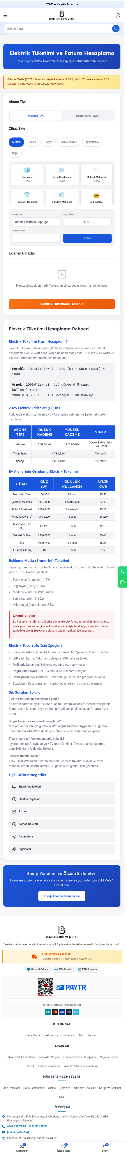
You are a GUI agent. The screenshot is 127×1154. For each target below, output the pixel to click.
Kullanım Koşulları (84, 1088)
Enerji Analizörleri (26, 786)
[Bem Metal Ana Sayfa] (62, 932)
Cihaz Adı (17, 214)
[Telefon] (122, 571)
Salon (32, 142)
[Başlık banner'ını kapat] (118, 4)
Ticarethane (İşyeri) (88, 115)
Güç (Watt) (69, 214)
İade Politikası (11, 1088)
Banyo (48, 142)
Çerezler (65, 1088)
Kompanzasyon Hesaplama (80, 1057)
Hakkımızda (50, 1035)
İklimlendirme (69, 142)
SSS (62, 1096)
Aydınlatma (92, 142)
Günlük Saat (18, 230)
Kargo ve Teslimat (110, 1088)
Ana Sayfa (33, 1035)
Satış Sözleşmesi (34, 1088)
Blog (81, 1035)
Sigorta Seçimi (109, 1057)
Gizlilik (52, 1088)
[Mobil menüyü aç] (5, 15)
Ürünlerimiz (69, 1035)
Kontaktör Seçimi (49, 1057)
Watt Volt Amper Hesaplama (81, 1066)
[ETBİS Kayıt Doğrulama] (45, 987)
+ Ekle (87, 238)
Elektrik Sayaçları (26, 799)
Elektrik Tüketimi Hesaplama (42, 1066)
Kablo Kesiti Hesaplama (20, 1057)
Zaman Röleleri (25, 824)
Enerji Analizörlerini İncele (62, 896)
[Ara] (61, 28)
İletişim (92, 1035)
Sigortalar (21, 849)
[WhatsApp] (122, 582)
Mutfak (16, 142)
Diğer (15, 153)
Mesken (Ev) (36, 115)
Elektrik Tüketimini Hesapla (61, 304)
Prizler (19, 812)
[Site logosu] (62, 15)
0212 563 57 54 (37, 1126)
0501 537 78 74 (16, 1126)
